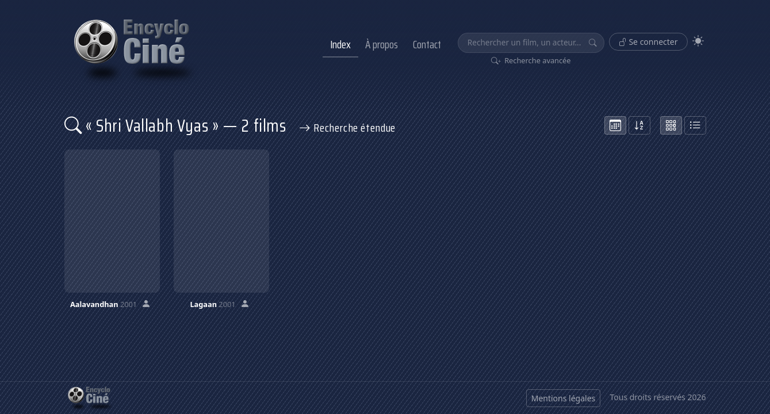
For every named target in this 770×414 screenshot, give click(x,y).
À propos (381, 44)
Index (340, 44)
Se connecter (648, 41)
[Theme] (698, 41)
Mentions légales (563, 398)
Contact (427, 44)
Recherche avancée (531, 60)
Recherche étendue (347, 127)
